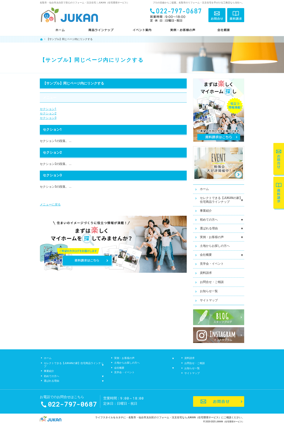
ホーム (204, 189)
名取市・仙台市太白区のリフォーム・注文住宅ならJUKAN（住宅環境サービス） (174, 417)
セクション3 (48, 118)
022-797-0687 (177, 15)
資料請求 (206, 272)
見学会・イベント (212, 263)
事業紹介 (206, 210)
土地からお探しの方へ (215, 245)
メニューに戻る (50, 204)
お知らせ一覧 (209, 291)
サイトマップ (209, 300)
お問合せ (216, 15)
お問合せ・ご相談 (212, 282)
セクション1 (48, 109)
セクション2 (48, 113)
